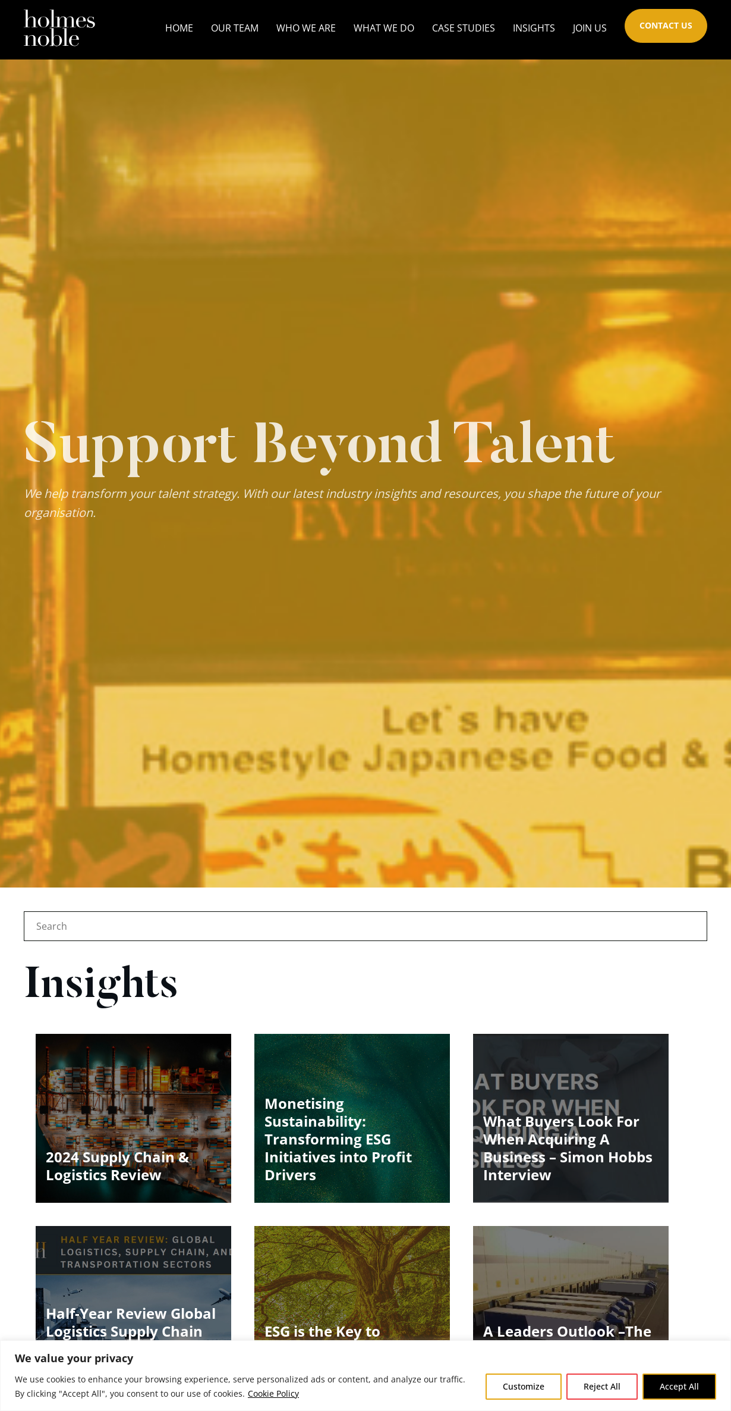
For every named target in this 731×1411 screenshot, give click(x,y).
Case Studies (463, 28)
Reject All (602, 1386)
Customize (523, 1386)
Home (179, 28)
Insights (534, 28)
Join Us (590, 28)
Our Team (235, 28)
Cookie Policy (273, 1393)
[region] (365, 1375)
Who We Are (306, 28)
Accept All (679, 1386)
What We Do (384, 28)
